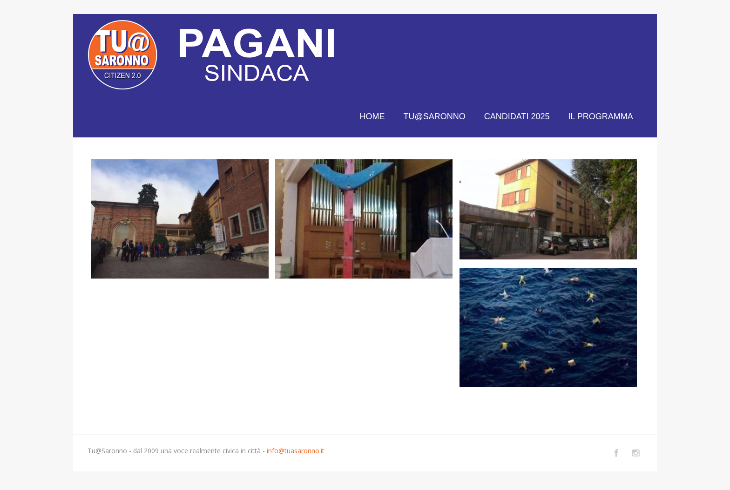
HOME (372, 116)
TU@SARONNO (434, 116)
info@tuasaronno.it (295, 450)
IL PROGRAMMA (600, 116)
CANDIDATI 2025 (517, 116)
